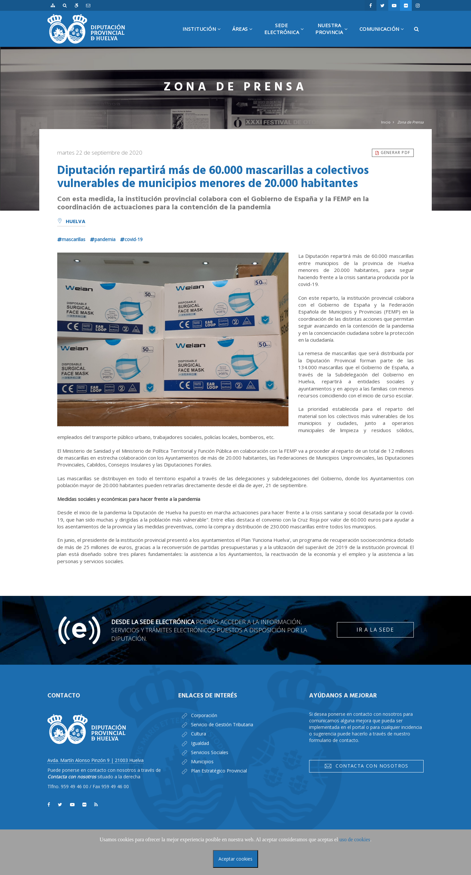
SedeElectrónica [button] (286, 34)
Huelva (71, 222)
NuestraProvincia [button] (334, 34)
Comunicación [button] (384, 36)
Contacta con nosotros (366, 766)
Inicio (386, 122)
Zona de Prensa (410, 122)
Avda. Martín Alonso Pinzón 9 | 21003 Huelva (95, 760)
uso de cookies (354, 839)
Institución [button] (204, 36)
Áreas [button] (245, 36)
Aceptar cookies (235, 859)
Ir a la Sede (375, 629)
